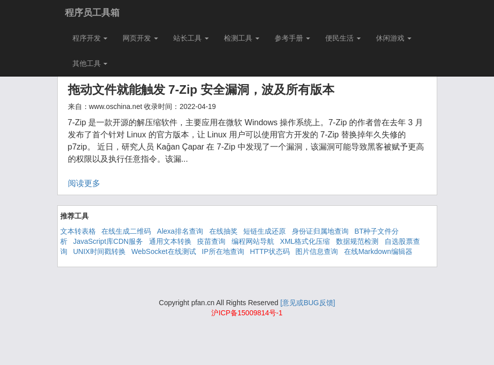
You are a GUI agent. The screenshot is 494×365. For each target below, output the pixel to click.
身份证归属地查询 (320, 231)
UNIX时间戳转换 (99, 251)
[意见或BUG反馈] (307, 303)
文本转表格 (78, 231)
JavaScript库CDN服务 (108, 241)
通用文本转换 (170, 241)
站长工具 (191, 38)
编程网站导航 (253, 241)
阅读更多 (84, 183)
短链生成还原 (264, 231)
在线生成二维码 (126, 231)
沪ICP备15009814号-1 (246, 313)
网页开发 (140, 38)
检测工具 (241, 38)
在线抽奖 (223, 231)
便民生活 (343, 38)
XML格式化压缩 (305, 241)
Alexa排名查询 (180, 231)
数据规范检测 (357, 241)
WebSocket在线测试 (163, 251)
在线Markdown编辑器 (378, 251)
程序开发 (90, 38)
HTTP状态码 (270, 251)
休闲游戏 (393, 38)
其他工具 (90, 63)
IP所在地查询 (223, 251)
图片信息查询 (316, 251)
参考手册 (292, 38)
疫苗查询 (211, 241)
